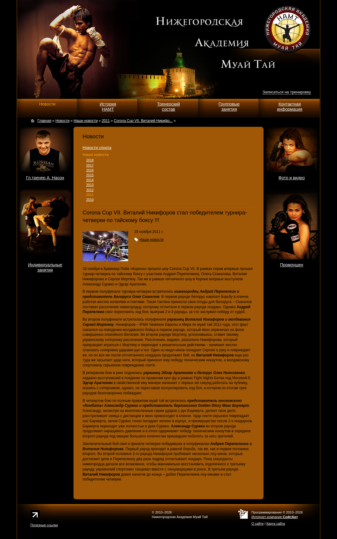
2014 (90, 180)
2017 (90, 165)
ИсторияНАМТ (108, 107)
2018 (90, 160)
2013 (90, 185)
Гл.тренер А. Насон (45, 177)
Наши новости (96, 154)
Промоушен (291, 264)
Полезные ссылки (44, 525)
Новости (47, 104)
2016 (90, 170)
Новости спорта (97, 147)
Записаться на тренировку (287, 92)
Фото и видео (291, 177)
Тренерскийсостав (168, 107)
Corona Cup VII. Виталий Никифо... (143, 121)
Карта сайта (275, 523)
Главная (44, 121)
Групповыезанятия (229, 107)
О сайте (257, 523)
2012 (90, 190)
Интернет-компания (274, 517)
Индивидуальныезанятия (45, 267)
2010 (90, 199)
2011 (90, 195)
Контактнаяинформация (289, 107)
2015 (90, 175)
